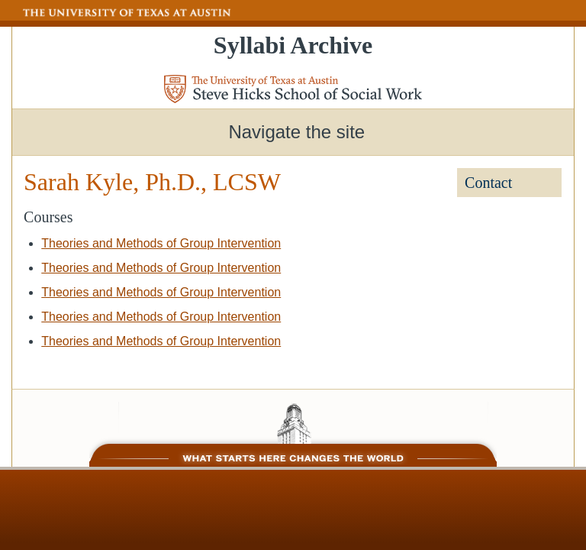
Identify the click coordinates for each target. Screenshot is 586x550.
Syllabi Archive (293, 45)
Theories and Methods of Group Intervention (161, 243)
